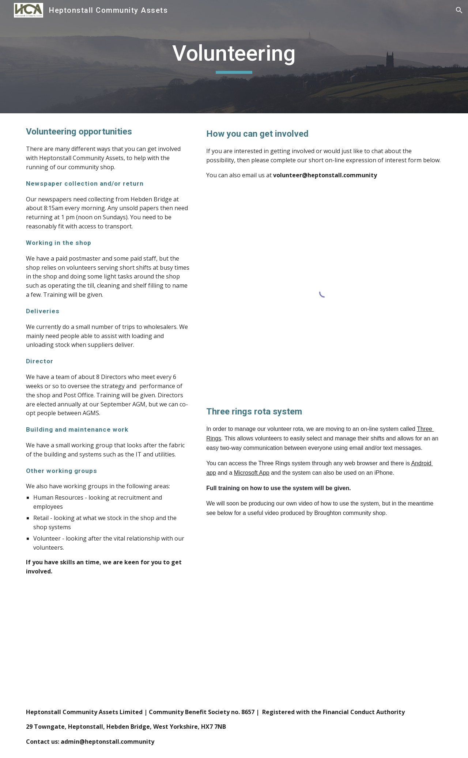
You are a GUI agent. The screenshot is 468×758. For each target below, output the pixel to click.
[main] (234, 57)
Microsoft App (251, 473)
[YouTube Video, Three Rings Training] (324, 605)
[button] (459, 10)
